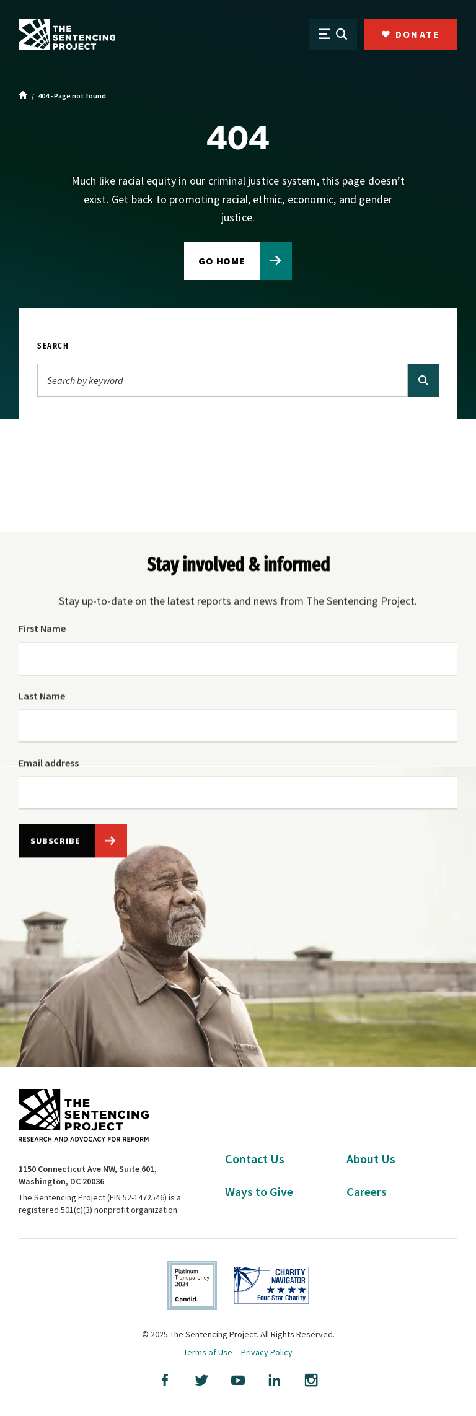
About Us (370, 1158)
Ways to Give (259, 1191)
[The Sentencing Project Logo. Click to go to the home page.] (67, 34)
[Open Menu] (333, 34)
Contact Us (254, 1158)
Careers (366, 1191)
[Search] (222, 380)
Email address (49, 764)
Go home (222, 261)
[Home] (23, 96)
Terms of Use (207, 1352)
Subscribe (55, 842)
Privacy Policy (267, 1352)
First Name (42, 630)
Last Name (42, 696)
